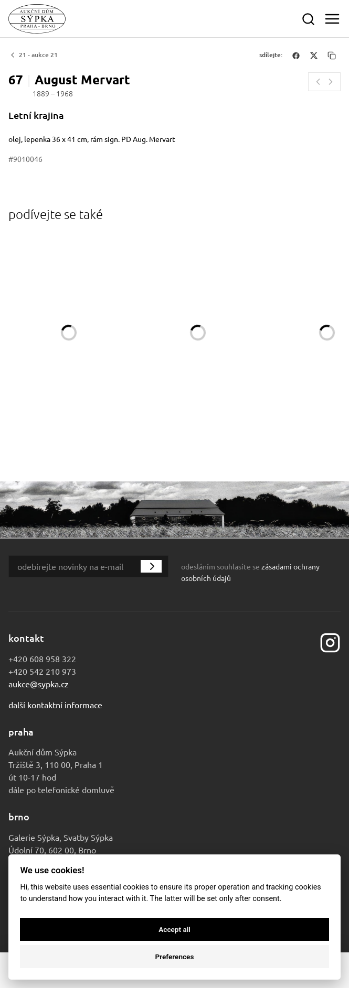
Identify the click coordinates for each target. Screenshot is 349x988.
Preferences (174, 956)
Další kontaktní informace (55, 704)
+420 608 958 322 (42, 658)
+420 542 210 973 (42, 671)
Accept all (174, 929)
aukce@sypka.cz (38, 683)
